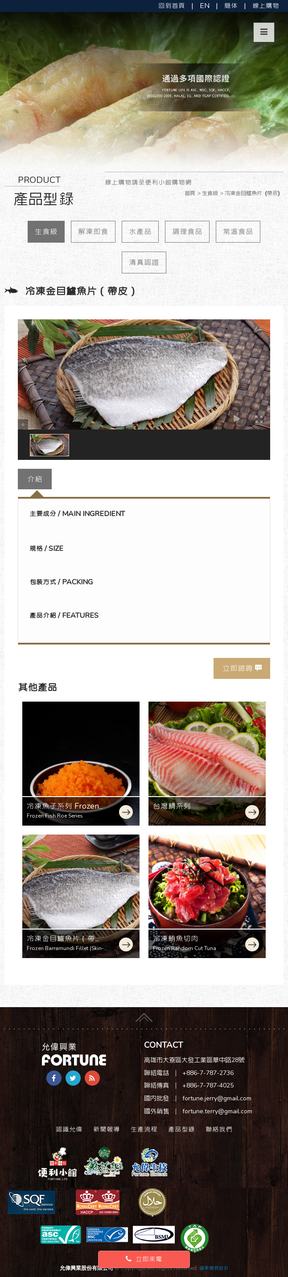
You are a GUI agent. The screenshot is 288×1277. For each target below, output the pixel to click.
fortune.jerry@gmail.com (216, 1098)
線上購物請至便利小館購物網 (148, 182)
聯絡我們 (219, 1129)
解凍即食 (93, 231)
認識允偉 (69, 1129)
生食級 (46, 231)
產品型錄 (181, 1129)
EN (205, 6)
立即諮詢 (237, 668)
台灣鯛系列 (172, 806)
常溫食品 (238, 231)
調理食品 (187, 231)
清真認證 (144, 262)
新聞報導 (106, 1129)
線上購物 (265, 6)
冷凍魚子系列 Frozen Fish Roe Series (63, 811)
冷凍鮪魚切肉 (175, 938)
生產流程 (144, 1129)
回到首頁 (171, 6)
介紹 (34, 479)
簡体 (231, 6)
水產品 (140, 231)
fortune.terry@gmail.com (217, 1111)
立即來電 (144, 1259)
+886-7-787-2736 (208, 1073)
